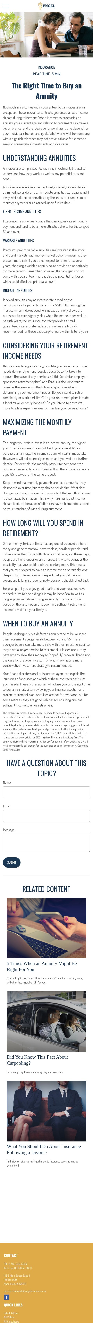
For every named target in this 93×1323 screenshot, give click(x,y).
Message (9, 830)
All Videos (9, 1317)
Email (6, 806)
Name (7, 782)
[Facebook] (6, 1297)
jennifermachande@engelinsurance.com (25, 1291)
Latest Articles (11, 1313)
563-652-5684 (19, 1264)
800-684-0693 (23, 1268)
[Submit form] (12, 862)
